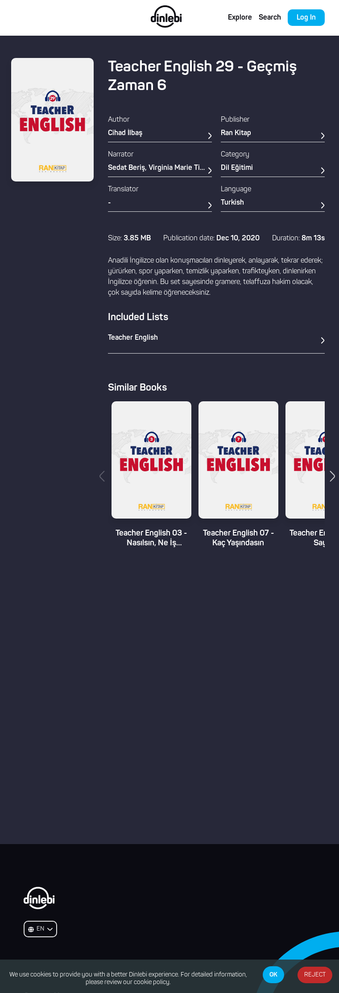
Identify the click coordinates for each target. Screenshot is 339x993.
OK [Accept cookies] (273, 975)
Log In (306, 17)
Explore (240, 17)
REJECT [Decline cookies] (315, 975)
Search (270, 17)
